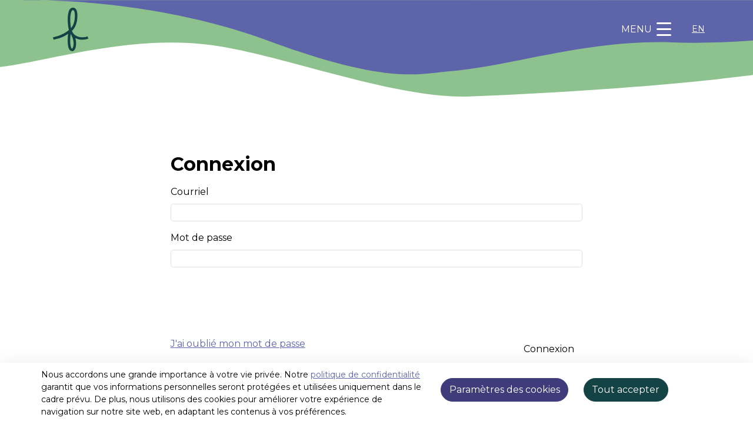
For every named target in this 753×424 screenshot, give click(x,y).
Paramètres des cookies (504, 389)
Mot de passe (201, 237)
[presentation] (260, 300)
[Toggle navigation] (646, 29)
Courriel (190, 191)
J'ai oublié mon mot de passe (238, 343)
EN (698, 29)
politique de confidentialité (365, 374)
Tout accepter (625, 389)
